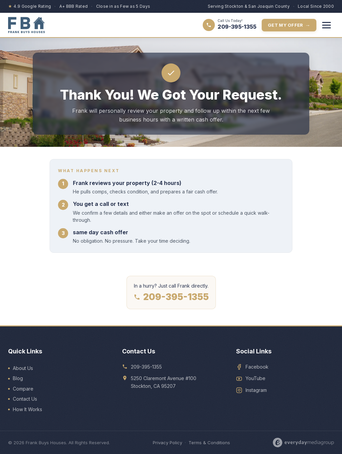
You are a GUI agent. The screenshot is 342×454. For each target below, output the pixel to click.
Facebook (257, 367)
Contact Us (25, 399)
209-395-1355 (171, 297)
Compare (23, 389)
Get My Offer (289, 25)
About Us (23, 368)
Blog (18, 378)
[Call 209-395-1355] (229, 25)
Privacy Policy (167, 442)
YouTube (255, 378)
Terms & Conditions (209, 442)
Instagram (256, 390)
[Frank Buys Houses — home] (26, 25)
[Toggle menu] (326, 25)
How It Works (27, 409)
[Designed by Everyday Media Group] (303, 442)
